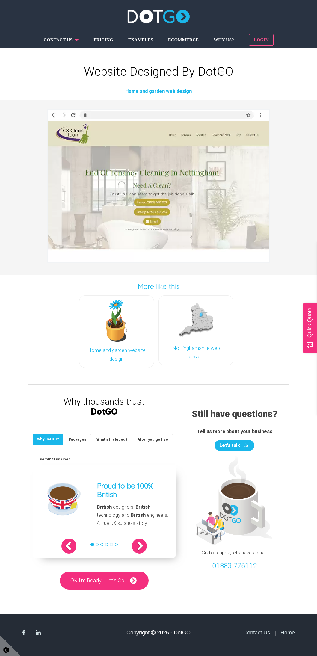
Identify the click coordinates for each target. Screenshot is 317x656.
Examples (140, 39)
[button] (68, 546)
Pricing (103, 39)
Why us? (224, 39)
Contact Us (256, 633)
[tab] (48, 439)
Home (287, 633)
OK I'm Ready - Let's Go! (98, 580)
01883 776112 (234, 566)
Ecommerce (183, 39)
